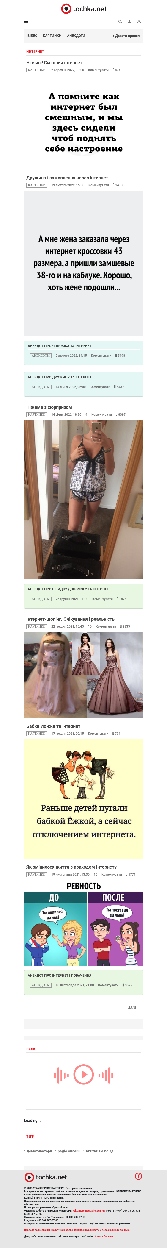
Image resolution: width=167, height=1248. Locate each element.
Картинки (52, 36)
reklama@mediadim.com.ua (89, 1210)
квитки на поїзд (99, 1151)
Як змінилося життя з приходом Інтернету (71, 867)
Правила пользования (37, 1230)
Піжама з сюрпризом (49, 407)
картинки (37, 70)
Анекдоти (76, 36)
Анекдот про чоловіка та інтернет (59, 346)
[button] (129, 21)
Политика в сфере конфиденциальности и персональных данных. (90, 1230)
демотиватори (39, 1151)
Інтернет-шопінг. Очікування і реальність (70, 619)
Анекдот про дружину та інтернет (60, 377)
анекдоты (41, 355)
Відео (32, 36)
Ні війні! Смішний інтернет (54, 62)
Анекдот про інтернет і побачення (59, 975)
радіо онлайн (69, 1151)
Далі (132, 1007)
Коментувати (98, 70)
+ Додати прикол (126, 36)
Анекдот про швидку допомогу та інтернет (68, 589)
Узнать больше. (104, 1236)
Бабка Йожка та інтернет (53, 726)
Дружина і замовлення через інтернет (67, 178)
